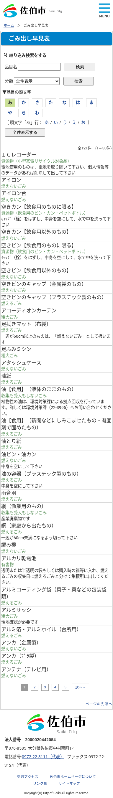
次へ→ (80, 687)
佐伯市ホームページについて (73, 777)
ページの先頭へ (99, 704)
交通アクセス (27, 777)
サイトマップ (69, 783)
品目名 (11, 67)
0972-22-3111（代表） (43, 756)
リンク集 (40, 783)
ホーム (9, 26)
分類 (9, 81)
